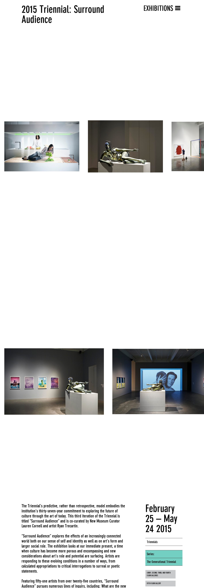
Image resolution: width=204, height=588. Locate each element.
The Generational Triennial (161, 562)
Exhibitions (158, 8)
